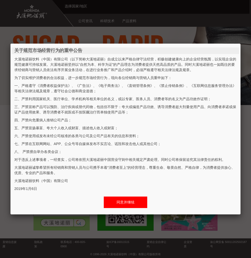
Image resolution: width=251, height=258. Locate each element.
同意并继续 (125, 202)
